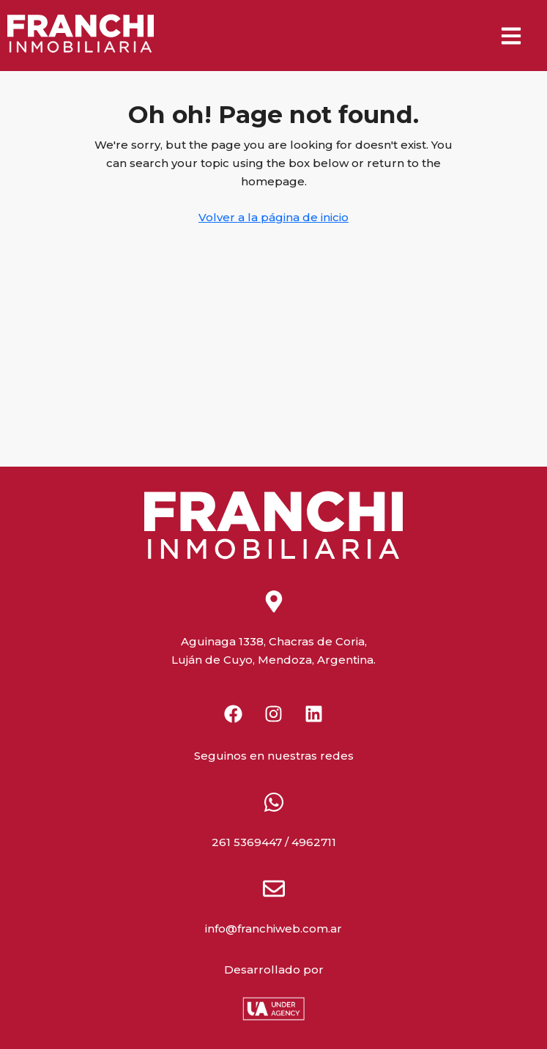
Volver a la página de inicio (273, 217)
